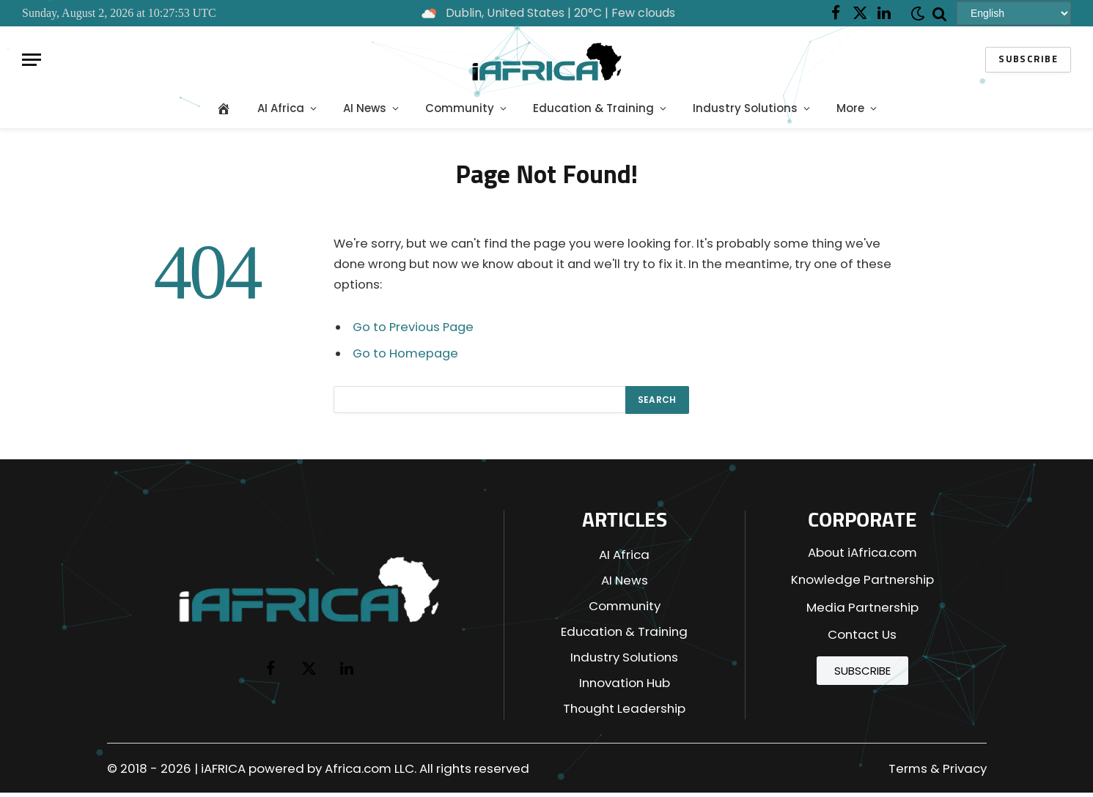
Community (459, 108)
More (850, 108)
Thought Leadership (624, 708)
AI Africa (280, 108)
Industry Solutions (745, 108)
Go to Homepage (405, 353)
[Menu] (31, 59)
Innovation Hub (624, 683)
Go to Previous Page (413, 327)
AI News (364, 108)
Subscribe (1028, 59)
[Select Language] (1014, 12)
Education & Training (593, 108)
